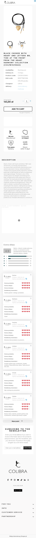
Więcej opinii (15, 421)
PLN (14, 485)
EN (20, 490)
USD (18, 485)
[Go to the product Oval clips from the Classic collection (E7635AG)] (18, 229)
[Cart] (33, 3)
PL (16, 490)
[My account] (29, 2)
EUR (21, 485)
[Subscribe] (27, 448)
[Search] (24, 2)
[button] (2, 2)
